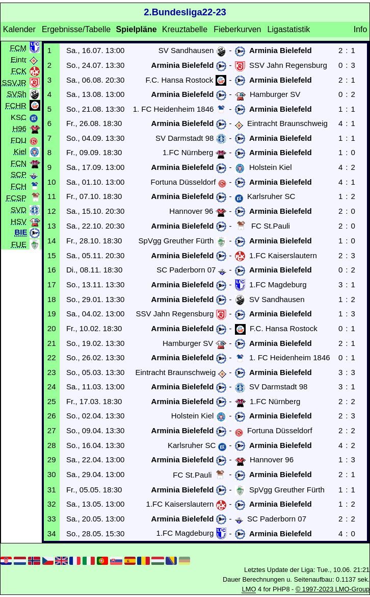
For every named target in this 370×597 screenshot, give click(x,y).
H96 (19, 128)
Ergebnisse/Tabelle (76, 29)
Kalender (19, 29)
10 (51, 182)
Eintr (19, 59)
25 (51, 401)
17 (51, 284)
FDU (19, 139)
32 (51, 504)
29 (51, 459)
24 (51, 386)
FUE (19, 244)
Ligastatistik (289, 29)
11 (51, 196)
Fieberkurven (237, 29)
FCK (19, 70)
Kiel (20, 151)
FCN (19, 162)
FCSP (16, 197)
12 (51, 211)
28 (51, 445)
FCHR (16, 105)
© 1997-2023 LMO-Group (332, 589)
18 (51, 299)
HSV (19, 221)
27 (51, 430)
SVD (19, 209)
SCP (19, 174)
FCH (19, 185)
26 (51, 415)
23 (51, 372)
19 (51, 313)
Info (360, 29)
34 (51, 533)
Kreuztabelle (184, 29)
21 (51, 343)
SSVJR (14, 82)
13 (51, 225)
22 (51, 357)
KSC (19, 116)
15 (51, 255)
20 (51, 328)
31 (51, 489)
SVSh (17, 93)
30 (51, 474)
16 (51, 269)
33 (51, 518)
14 (51, 240)
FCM (18, 47)
